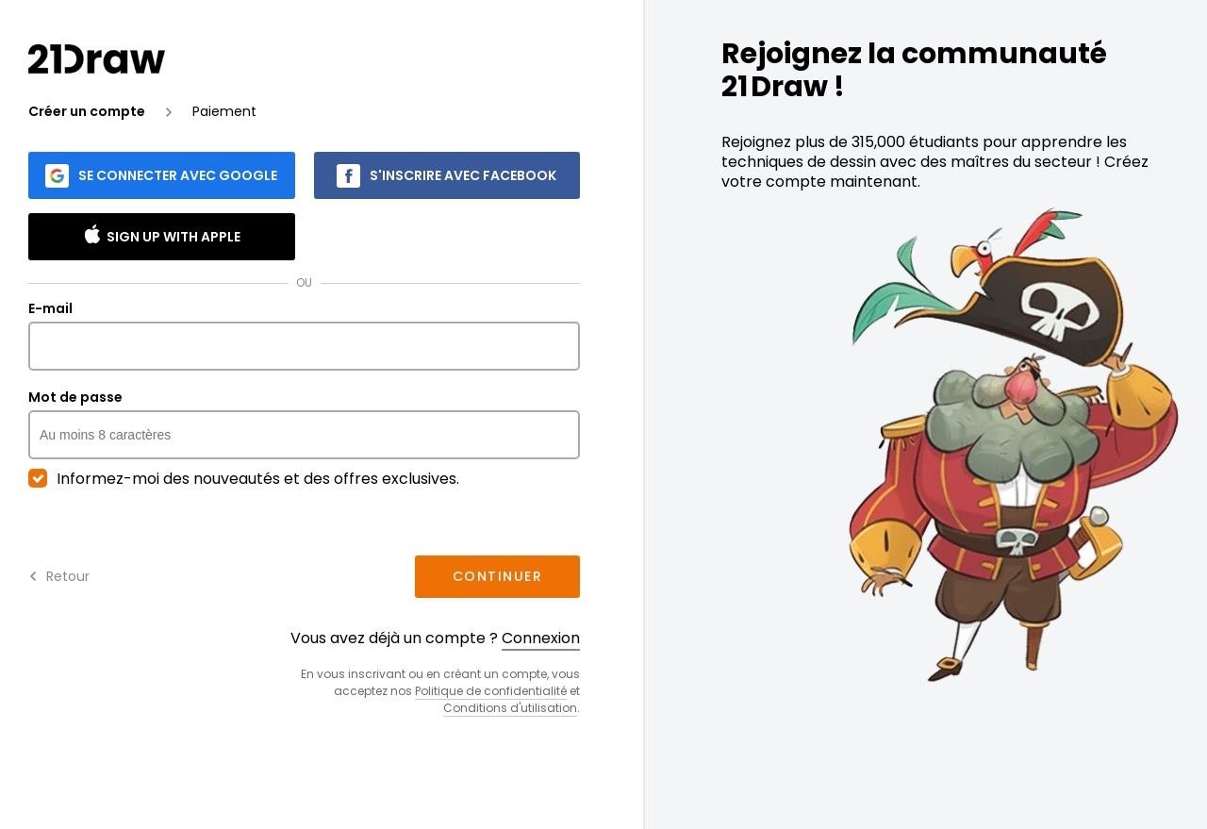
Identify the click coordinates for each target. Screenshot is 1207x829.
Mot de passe (304, 424)
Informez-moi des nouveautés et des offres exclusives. (243, 479)
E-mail (304, 336)
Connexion (541, 638)
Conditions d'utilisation (510, 708)
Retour (59, 576)
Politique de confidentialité (491, 691)
